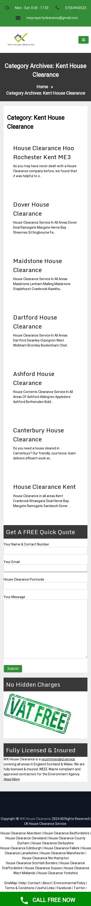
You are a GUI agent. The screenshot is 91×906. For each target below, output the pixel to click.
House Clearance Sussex (43, 868)
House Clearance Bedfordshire (66, 833)
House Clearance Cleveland (25, 838)
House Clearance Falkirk (61, 848)
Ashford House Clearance (33, 378)
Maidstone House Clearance (37, 265)
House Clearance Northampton (45, 858)
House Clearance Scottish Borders (31, 863)
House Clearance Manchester (62, 853)
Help (22, 883)
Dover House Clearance (31, 208)
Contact (34, 883)
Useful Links (46, 888)
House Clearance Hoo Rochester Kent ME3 (43, 152)
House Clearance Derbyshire (53, 843)
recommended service (58, 759)
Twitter (79, 888)
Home (42, 86)
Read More (11, 779)
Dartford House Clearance (35, 321)
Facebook (64, 888)
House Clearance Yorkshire (58, 873)
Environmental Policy (70, 883)
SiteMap (10, 883)
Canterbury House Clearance (38, 434)
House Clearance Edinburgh (21, 848)
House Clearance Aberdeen (20, 833)
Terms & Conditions (19, 888)
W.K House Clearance (35, 819)
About (47, 883)
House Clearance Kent (44, 486)
